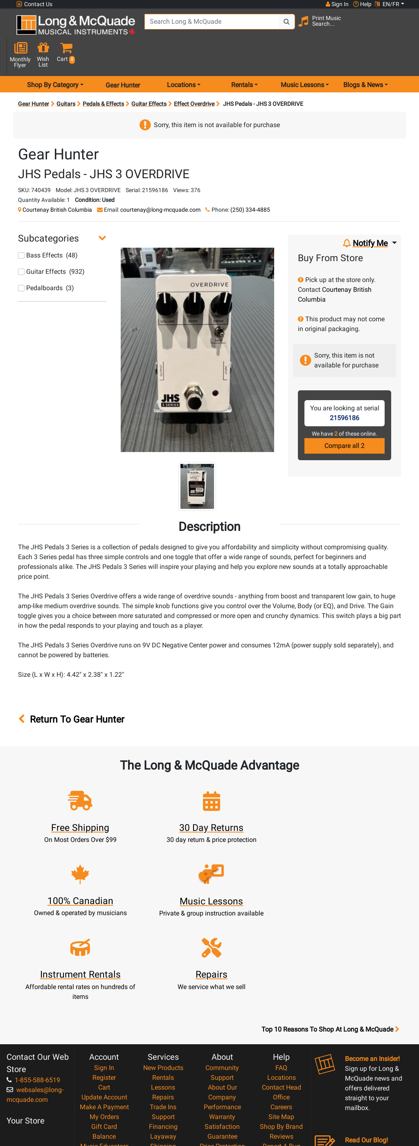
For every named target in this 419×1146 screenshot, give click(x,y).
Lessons (163, 987)
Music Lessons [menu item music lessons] (302, 59)
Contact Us (34, 4)
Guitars (65, 77)
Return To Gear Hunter (71, 693)
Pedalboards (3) (46, 262)
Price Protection (222, 1046)
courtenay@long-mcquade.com (160, 183)
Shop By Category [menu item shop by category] (53, 59)
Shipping (163, 1046)
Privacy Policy (222, 1075)
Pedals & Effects (103, 77)
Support (163, 1017)
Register (104, 977)
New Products (163, 967)
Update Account (104, 997)
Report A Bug (281, 1046)
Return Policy (222, 1085)
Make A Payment (104, 1007)
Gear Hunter (123, 59)
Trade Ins (163, 1007)
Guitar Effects (149, 77)
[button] (402, 29)
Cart (104, 987)
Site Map (281, 1017)
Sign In (104, 967)
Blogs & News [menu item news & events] (363, 59)
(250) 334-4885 (250, 183)
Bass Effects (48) (48, 229)
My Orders (104, 1017)
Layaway (163, 1036)
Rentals (163, 977)
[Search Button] (284, 28)
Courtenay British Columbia (57, 183)
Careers (281, 1007)
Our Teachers (222, 1095)
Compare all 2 (344, 419)
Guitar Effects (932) (51, 245)
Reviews (281, 1036)
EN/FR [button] (387, 4)
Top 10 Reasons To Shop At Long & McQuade (330, 929)
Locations (281, 977)
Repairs (163, 997)
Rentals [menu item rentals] (242, 59)
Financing (163, 1026)
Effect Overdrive (194, 77)
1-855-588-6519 (33, 980)
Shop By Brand (281, 1026)
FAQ (281, 967)
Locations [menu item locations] (181, 59)
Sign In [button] (336, 4)
